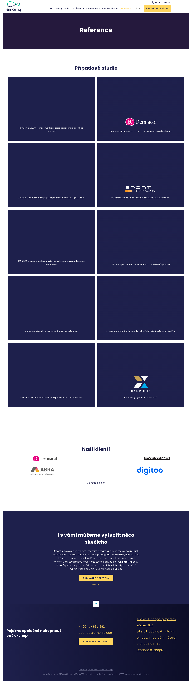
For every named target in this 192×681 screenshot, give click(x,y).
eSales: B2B (145, 625)
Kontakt (96, 584)
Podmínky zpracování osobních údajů (96, 669)
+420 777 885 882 (92, 626)
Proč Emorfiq (56, 8)
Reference (126, 8)
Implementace (93, 8)
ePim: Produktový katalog (156, 631)
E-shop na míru (148, 644)
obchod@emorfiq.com (96, 633)
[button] (69, 8)
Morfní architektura (110, 8)
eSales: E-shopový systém (156, 619)
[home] (14, 6)
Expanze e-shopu (150, 650)
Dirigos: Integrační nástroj (156, 637)
